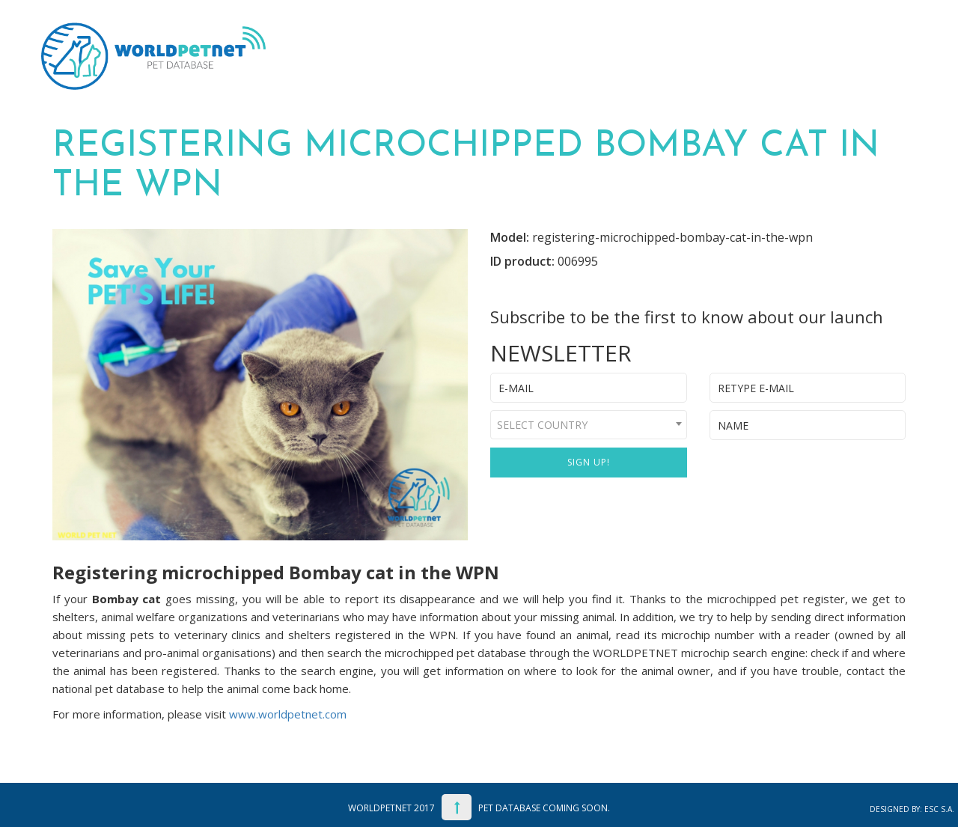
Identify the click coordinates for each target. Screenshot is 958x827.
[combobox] (588, 424)
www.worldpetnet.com (288, 714)
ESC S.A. (939, 809)
